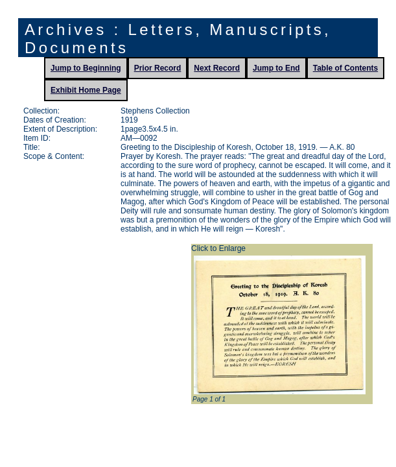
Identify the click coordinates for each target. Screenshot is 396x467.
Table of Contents (345, 68)
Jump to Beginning (86, 68)
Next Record (217, 68)
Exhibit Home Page (86, 90)
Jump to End (276, 68)
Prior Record (157, 68)
